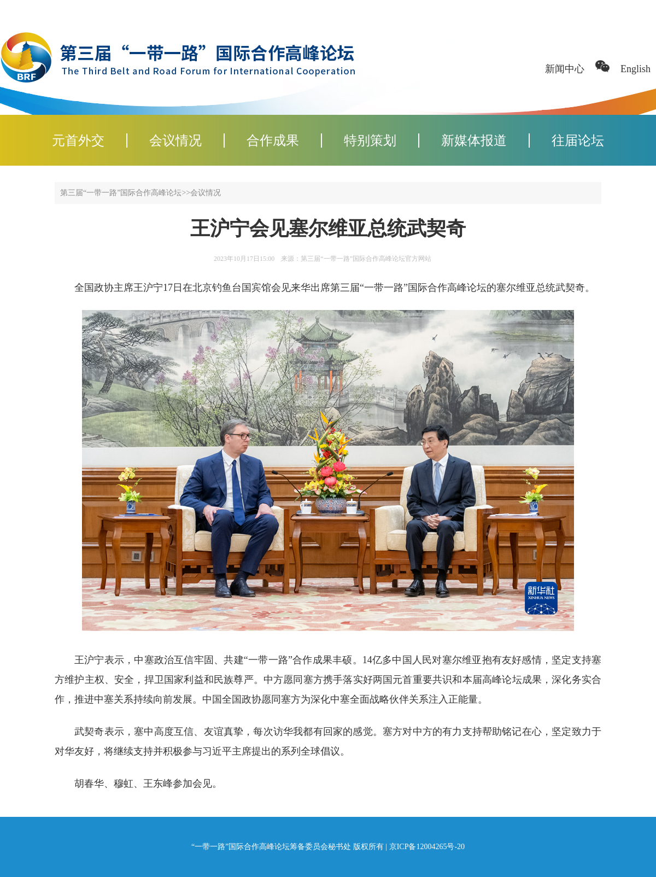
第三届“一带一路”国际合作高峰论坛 (120, 193)
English (635, 68)
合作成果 (273, 140)
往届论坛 (578, 140)
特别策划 (370, 140)
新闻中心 (564, 68)
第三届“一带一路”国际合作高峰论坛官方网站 (366, 258)
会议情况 (175, 140)
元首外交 (78, 140)
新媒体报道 (474, 140)
